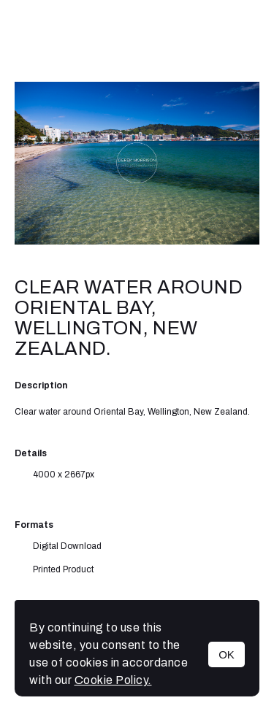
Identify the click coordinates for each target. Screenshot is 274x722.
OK (226, 654)
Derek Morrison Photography (137, 41)
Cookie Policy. (113, 680)
